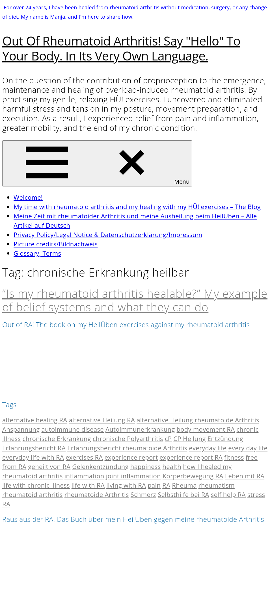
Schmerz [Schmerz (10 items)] (143, 494)
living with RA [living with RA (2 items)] (126, 485)
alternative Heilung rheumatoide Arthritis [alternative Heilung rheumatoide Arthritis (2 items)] (198, 420)
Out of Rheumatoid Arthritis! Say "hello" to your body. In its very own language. (121, 48)
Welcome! (28, 197)
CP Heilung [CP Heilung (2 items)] (189, 438)
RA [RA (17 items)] (166, 485)
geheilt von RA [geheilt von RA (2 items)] (49, 466)
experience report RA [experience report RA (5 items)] (191, 457)
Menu (97, 163)
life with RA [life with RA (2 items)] (88, 485)
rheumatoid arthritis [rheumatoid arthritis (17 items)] (32, 494)
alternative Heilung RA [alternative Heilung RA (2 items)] (102, 420)
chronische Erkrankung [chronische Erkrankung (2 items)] (57, 438)
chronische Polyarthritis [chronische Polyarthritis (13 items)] (128, 438)
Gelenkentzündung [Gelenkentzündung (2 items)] (100, 466)
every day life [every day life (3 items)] (247, 448)
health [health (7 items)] (172, 466)
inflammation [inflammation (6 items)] (84, 476)
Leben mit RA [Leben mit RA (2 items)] (244, 476)
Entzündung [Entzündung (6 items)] (225, 438)
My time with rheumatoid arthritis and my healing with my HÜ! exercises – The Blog (137, 206)
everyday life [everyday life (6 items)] (207, 448)
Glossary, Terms (37, 253)
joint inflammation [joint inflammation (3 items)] (133, 476)
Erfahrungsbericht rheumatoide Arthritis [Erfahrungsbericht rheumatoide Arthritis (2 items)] (127, 448)
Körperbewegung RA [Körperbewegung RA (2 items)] (193, 476)
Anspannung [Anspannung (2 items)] (21, 429)
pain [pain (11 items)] (154, 485)
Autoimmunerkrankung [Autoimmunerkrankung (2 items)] (140, 429)
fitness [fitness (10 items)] (234, 457)
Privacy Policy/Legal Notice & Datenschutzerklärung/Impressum (108, 234)
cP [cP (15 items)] (168, 438)
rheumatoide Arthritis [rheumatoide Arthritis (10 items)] (96, 494)
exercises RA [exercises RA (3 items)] (84, 457)
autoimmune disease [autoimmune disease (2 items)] (73, 429)
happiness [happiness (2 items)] (145, 466)
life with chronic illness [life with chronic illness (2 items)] (36, 485)
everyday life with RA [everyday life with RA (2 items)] (33, 457)
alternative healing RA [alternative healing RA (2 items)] (34, 420)
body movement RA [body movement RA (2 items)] (206, 429)
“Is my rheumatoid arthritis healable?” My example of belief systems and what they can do (134, 300)
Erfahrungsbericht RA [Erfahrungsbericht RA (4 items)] (34, 448)
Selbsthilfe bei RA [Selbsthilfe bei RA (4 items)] (183, 494)
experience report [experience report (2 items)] (131, 457)
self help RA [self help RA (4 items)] (228, 494)
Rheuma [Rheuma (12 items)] (184, 485)
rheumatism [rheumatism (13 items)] (216, 485)
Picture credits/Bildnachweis (56, 244)
